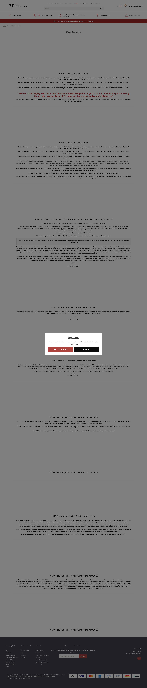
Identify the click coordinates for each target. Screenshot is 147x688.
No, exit (86, 349)
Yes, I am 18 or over (60, 349)
